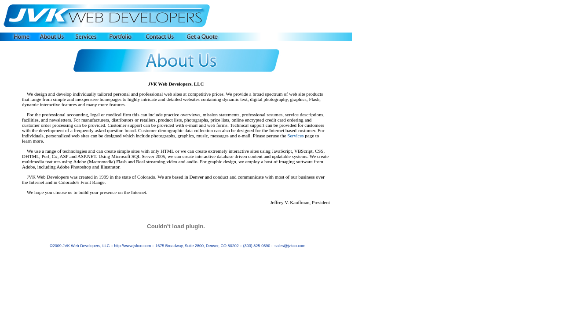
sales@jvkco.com (289, 246)
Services (295, 135)
